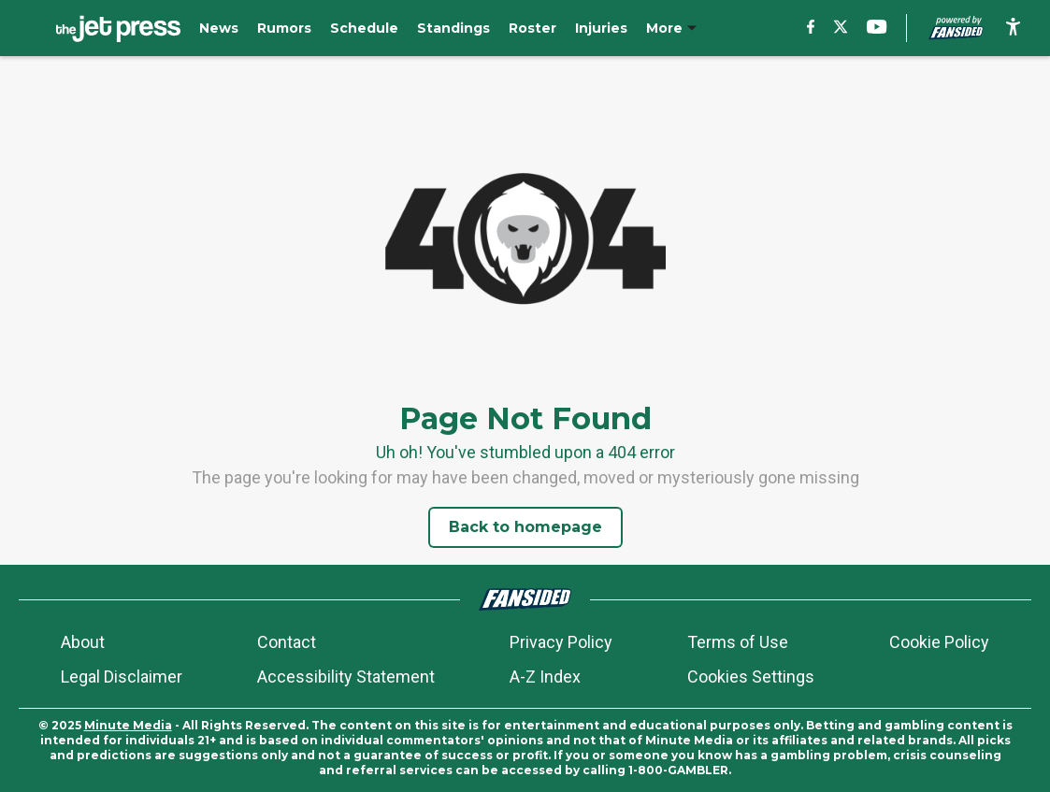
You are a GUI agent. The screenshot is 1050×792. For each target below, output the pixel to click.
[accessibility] (1013, 28)
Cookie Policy (939, 642)
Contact (286, 642)
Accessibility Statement (346, 676)
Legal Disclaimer (121, 676)
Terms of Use (737, 642)
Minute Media (128, 725)
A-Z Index (545, 676)
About (83, 642)
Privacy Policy (561, 642)
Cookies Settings (750, 676)
